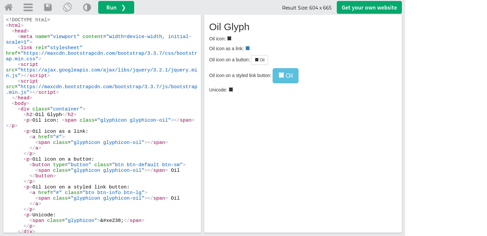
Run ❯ (116, 7)
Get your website (369, 7)
